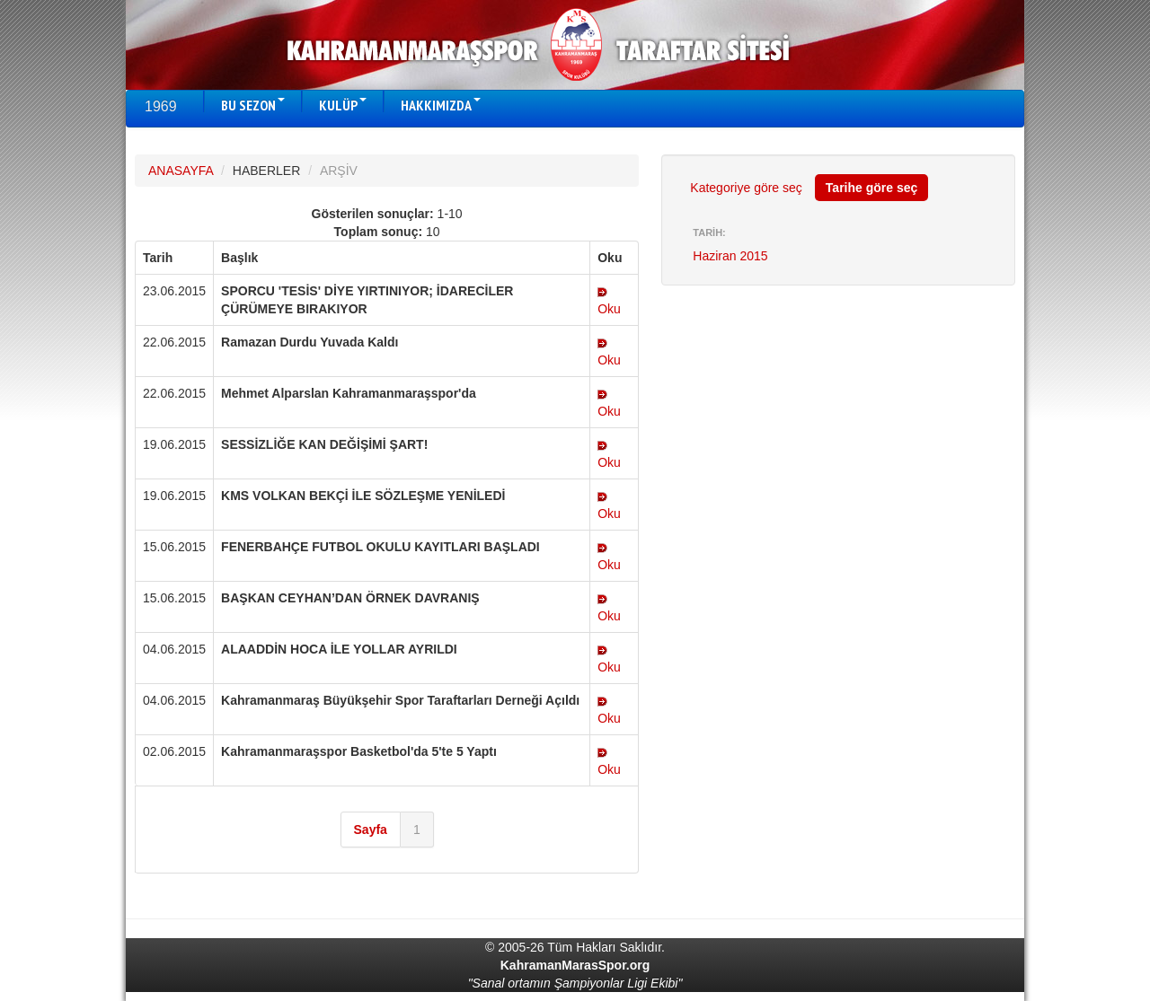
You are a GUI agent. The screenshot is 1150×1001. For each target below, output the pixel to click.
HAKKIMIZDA (441, 105)
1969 (161, 106)
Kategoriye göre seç (746, 187)
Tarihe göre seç (871, 187)
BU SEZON (253, 105)
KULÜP (343, 105)
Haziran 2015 (730, 256)
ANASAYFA (180, 170)
